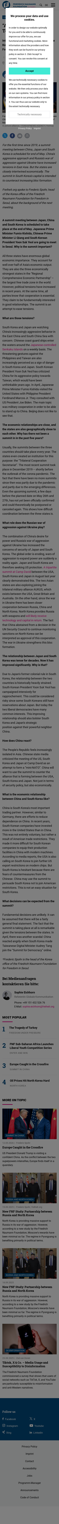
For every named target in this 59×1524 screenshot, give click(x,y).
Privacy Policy (25, 128)
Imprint (37, 128)
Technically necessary (29, 114)
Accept (29, 71)
